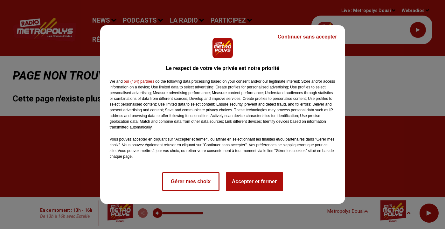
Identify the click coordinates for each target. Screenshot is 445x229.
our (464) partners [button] (139, 81)
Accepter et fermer (254, 181)
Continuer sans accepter (307, 36)
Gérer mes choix (191, 181)
